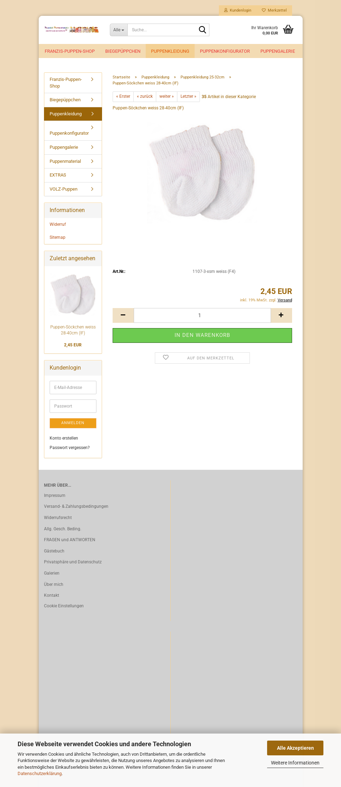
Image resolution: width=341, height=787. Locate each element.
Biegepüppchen (122, 51)
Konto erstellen (64, 439)
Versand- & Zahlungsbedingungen (76, 507)
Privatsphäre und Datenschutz (73, 563)
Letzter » (188, 97)
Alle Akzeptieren (295, 748)
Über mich (53, 585)
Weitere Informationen (295, 763)
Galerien (51, 574)
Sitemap (57, 238)
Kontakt (51, 596)
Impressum (54, 496)
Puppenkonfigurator (225, 51)
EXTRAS (58, 176)
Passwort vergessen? (70, 448)
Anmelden (72, 424)
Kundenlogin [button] (237, 10)
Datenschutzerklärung (40, 773)
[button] (123, 316)
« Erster (123, 97)
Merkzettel (274, 10)
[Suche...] (118, 30)
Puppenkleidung (170, 51)
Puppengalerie (277, 51)
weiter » (166, 97)
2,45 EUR (73, 346)
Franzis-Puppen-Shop (70, 51)
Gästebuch (54, 552)
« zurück (145, 97)
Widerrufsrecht (58, 519)
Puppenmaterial (65, 162)
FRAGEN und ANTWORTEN (69, 541)
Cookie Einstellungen (64, 607)
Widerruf (58, 225)
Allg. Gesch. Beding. (62, 529)
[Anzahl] (202, 316)
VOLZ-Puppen (63, 190)
